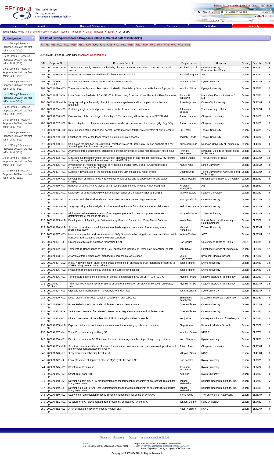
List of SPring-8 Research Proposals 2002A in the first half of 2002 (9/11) (17, 149)
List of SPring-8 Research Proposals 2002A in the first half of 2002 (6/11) (17, 110)
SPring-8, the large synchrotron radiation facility (37, 12)
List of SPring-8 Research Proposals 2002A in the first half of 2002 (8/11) (17, 136)
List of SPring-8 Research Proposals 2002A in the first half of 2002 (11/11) (17, 174)
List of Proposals (94, 31)
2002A (110, 31)
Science (140, 26)
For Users (172, 26)
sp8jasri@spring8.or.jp (93, 54)
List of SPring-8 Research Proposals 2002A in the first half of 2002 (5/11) (17, 98)
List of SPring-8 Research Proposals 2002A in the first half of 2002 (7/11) (17, 123)
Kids (253, 26)
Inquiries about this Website (155, 437)
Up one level (33, 38)
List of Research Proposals (67, 31)
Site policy (118, 437)
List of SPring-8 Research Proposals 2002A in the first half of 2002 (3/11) (17, 72)
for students (210, 26)
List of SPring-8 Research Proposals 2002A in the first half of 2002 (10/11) (17, 161)
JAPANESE (264, 16)
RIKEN (86, 443)
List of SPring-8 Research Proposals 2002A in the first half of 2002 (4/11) (17, 85)
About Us (43, 26)
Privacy (132, 437)
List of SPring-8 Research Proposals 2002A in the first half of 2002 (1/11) (17, 47)
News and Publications (92, 26)
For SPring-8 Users (38, 31)
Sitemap (104, 437)
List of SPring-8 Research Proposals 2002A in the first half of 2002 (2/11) (17, 60)
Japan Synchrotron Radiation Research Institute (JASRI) (161, 446)
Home (13, 26)
